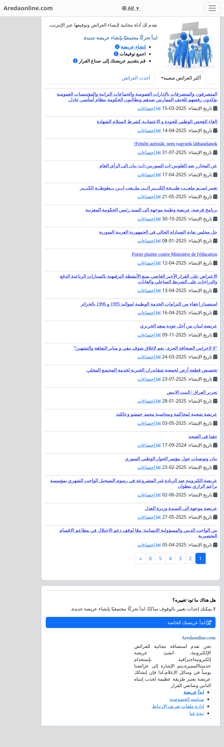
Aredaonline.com (28, 8)
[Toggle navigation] (212, 8)
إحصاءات (149, 108)
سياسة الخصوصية (186, 699)
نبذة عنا (197, 713)
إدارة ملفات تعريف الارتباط (178, 706)
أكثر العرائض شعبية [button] (182, 78)
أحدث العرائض (136, 78)
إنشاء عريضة (133, 47)
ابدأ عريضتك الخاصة (189, 622)
